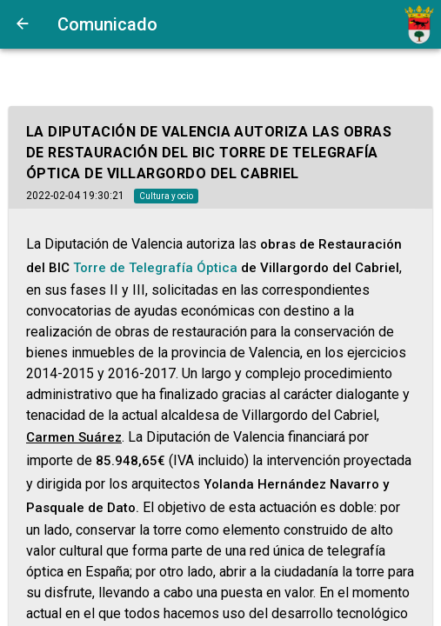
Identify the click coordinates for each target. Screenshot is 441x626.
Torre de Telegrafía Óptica (155, 268)
